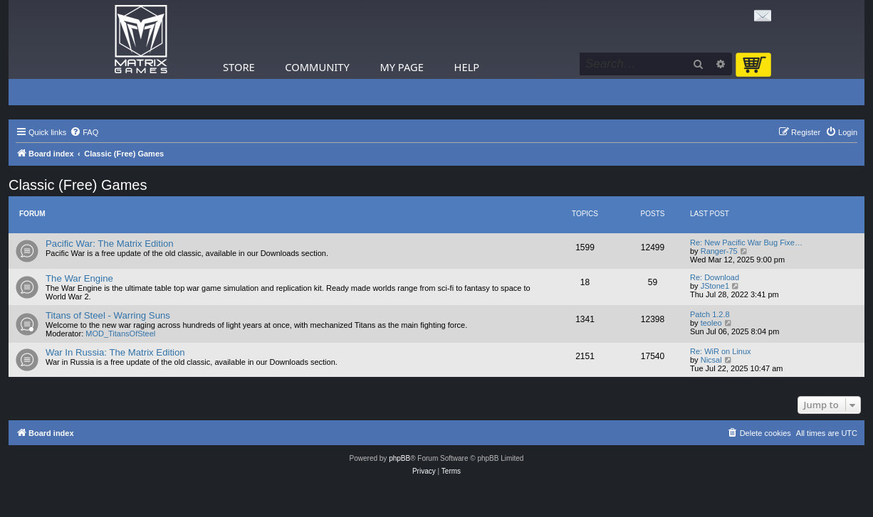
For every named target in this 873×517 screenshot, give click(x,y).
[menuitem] (84, 132)
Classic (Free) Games (78, 185)
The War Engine (79, 278)
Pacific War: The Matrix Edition (110, 243)
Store (239, 67)
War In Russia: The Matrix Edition (115, 352)
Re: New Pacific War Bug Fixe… (746, 242)
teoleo (711, 323)
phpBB (399, 458)
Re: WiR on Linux (720, 351)
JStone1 (715, 286)
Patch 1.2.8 (710, 314)
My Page (402, 67)
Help (467, 67)
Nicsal (711, 360)
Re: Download (714, 277)
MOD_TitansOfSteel (120, 333)
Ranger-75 (719, 251)
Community (317, 67)
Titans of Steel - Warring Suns (108, 315)
